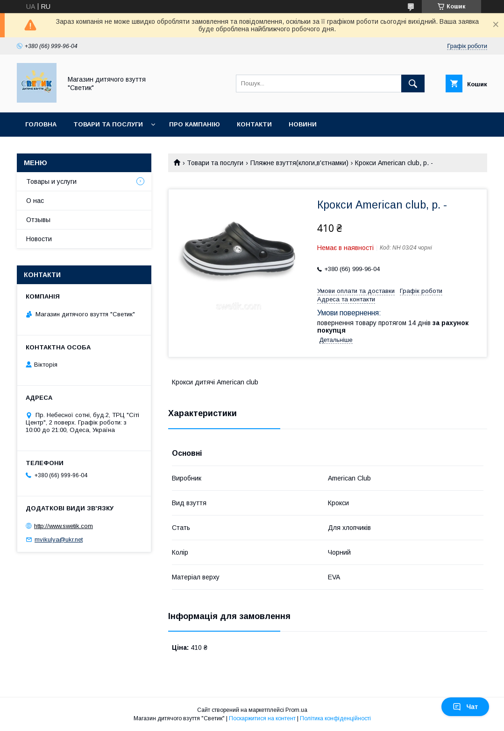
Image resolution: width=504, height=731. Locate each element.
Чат (465, 707)
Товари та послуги (108, 124)
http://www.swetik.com (63, 525)
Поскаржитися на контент (262, 718)
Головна (41, 124)
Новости (39, 239)
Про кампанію (194, 124)
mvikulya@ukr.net (59, 539)
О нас (35, 200)
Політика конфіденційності (335, 718)
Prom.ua (296, 710)
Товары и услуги (51, 181)
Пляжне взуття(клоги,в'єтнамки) (299, 163)
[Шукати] (413, 83)
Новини (303, 124)
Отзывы (38, 219)
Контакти (254, 124)
